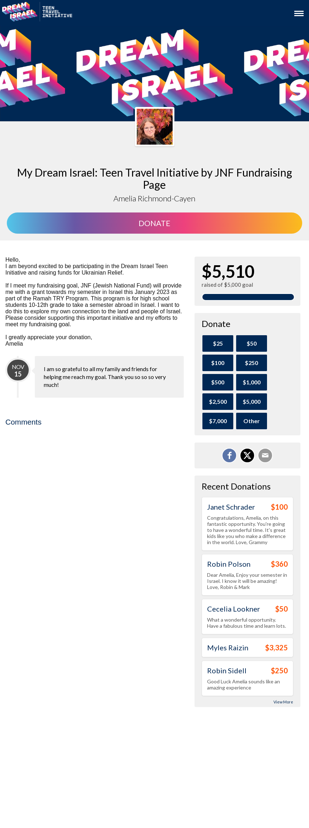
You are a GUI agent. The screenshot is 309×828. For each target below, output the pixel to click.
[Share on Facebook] (229, 455)
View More (283, 702)
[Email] (265, 455)
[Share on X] (247, 455)
